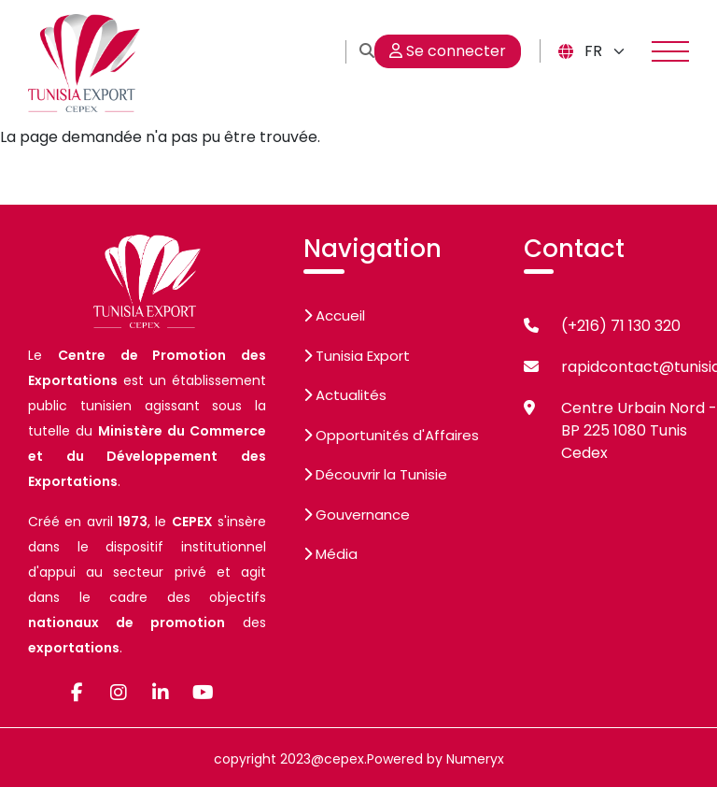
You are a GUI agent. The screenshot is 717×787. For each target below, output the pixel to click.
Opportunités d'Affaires (391, 435)
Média (330, 554)
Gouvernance (356, 514)
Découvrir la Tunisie (375, 474)
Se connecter (447, 51)
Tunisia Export (356, 355)
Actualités (345, 395)
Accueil (334, 315)
